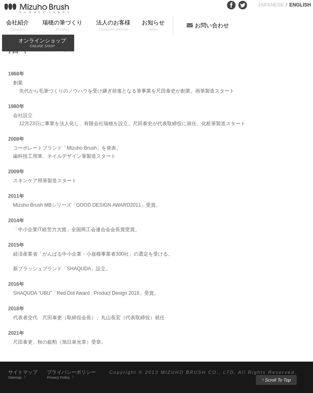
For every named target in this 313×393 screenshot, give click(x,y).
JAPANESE (271, 5)
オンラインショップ (42, 43)
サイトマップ (22, 374)
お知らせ (153, 26)
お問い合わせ (212, 25)
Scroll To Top (276, 379)
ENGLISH (300, 5)
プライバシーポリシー (71, 374)
